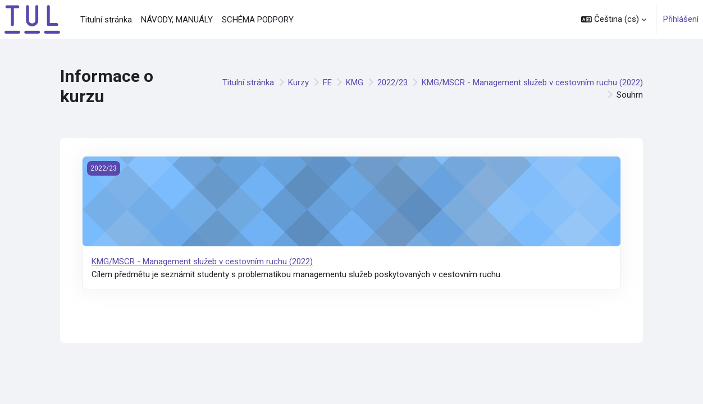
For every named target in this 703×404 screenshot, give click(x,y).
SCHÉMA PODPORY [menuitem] (258, 20)
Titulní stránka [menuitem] (106, 20)
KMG (354, 82)
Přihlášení (681, 19)
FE (327, 82)
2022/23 (392, 82)
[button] (614, 19)
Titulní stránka (248, 82)
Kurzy (298, 82)
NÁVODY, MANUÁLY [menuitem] (177, 20)
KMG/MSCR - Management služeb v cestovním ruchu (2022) (532, 82)
